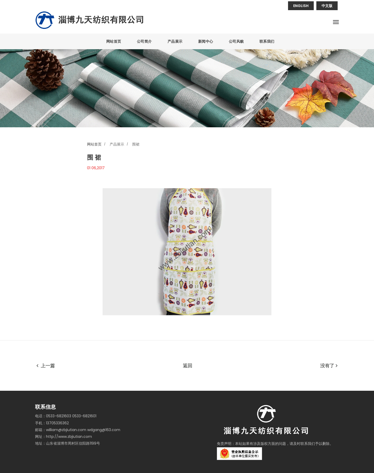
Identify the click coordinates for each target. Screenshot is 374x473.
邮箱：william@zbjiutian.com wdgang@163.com (77, 429)
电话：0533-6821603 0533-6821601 (65, 416)
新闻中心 (205, 41)
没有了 (329, 365)
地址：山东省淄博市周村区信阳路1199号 (67, 443)
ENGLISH (301, 5)
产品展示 (175, 41)
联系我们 (267, 41)
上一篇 (45, 365)
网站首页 (113, 41)
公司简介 (144, 41)
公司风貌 (236, 41)
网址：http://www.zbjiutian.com (63, 436)
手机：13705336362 (52, 423)
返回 (187, 365)
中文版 (327, 5)
